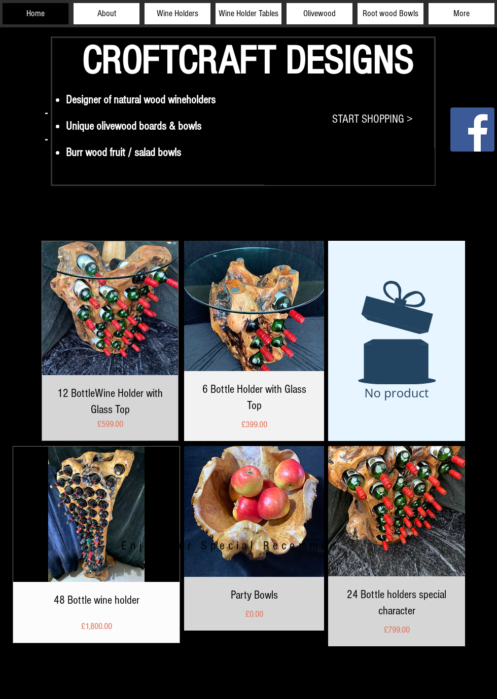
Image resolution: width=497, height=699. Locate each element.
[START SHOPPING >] (372, 119)
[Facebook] (472, 129)
